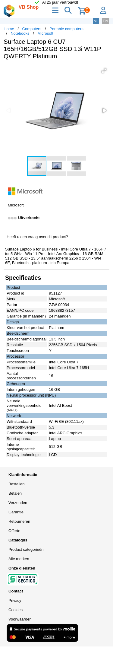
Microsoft (45, 33)
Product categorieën (25, 549)
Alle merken (18, 559)
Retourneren (19, 521)
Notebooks (20, 33)
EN (105, 21)
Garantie (16, 512)
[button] (104, 70)
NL (96, 21)
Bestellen (16, 484)
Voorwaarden (20, 619)
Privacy (14, 600)
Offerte (14, 530)
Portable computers (66, 29)
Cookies (15, 610)
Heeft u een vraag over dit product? (37, 237)
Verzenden (17, 502)
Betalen (15, 493)
